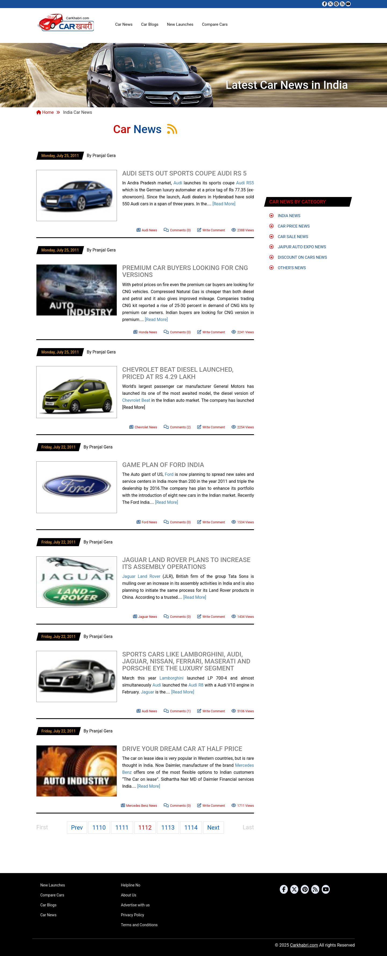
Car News (123, 24)
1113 (167, 827)
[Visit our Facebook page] (324, 3)
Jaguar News (145, 616)
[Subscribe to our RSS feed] (342, 3)
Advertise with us (135, 905)
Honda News (145, 331)
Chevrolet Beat (136, 400)
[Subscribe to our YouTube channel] (348, 3)
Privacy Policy (132, 915)
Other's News (287, 267)
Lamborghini (172, 678)
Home (45, 112)
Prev (77, 827)
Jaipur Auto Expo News (297, 247)
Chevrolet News (143, 426)
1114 (191, 827)
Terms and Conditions (139, 925)
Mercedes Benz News (139, 805)
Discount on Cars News (298, 257)
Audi (177, 182)
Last (248, 827)
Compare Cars (215, 24)
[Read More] (224, 203)
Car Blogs (149, 24)
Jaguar (128, 576)
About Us (128, 895)
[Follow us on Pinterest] (336, 3)
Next (213, 827)
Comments (177, 229)
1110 (99, 827)
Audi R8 (195, 685)
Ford (169, 474)
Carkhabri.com (304, 945)
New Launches (180, 24)
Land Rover (149, 576)
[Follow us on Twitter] (330, 3)
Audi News (147, 229)
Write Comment (211, 229)
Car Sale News (288, 236)
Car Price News (289, 226)
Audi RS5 (245, 182)
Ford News (147, 521)
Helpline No (130, 885)
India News (284, 215)
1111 (121, 827)
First (42, 827)
